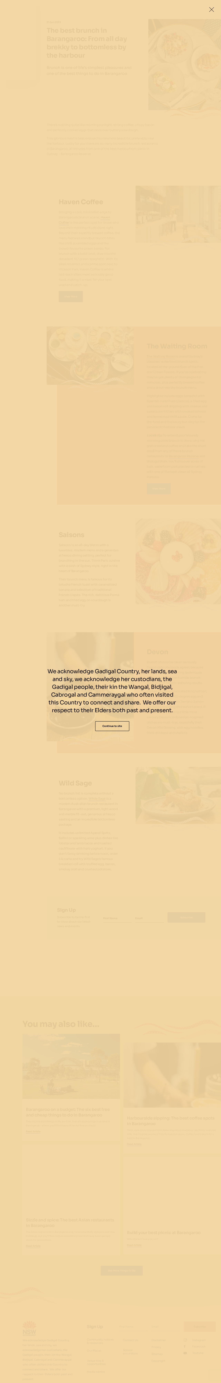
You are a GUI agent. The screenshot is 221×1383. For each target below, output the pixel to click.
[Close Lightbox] (211, 9)
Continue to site (112, 726)
